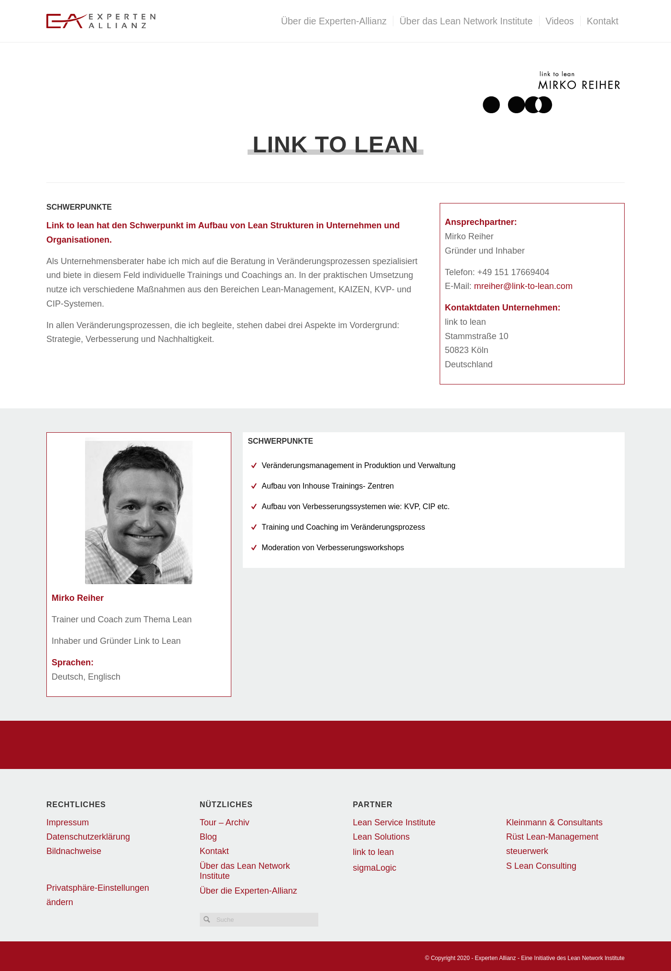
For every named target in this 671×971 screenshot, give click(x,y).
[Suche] (259, 920)
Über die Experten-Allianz (248, 891)
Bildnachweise (73, 851)
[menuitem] (334, 21)
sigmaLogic (374, 868)
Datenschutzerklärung (88, 837)
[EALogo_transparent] (162, 21)
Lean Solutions (381, 837)
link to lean (373, 852)
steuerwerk (527, 851)
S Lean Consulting (541, 866)
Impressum (67, 822)
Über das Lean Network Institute (245, 871)
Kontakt (214, 851)
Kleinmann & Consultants (554, 822)
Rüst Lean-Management (552, 837)
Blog (208, 837)
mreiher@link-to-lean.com (523, 286)
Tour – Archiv (224, 822)
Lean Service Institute (394, 822)
